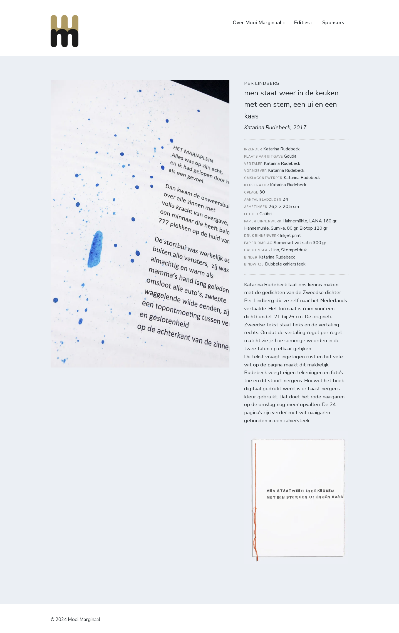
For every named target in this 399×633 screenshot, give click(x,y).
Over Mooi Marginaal (257, 22)
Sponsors (333, 22)
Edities (302, 22)
